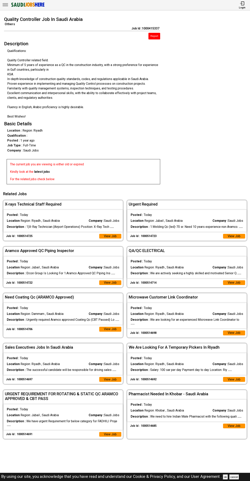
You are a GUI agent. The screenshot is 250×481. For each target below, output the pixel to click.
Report (154, 36)
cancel (234, 477)
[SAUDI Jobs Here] (27, 7)
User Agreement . (206, 476)
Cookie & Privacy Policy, (155, 476)
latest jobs (42, 172)
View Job (110, 235)
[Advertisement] (208, 101)
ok (225, 477)
